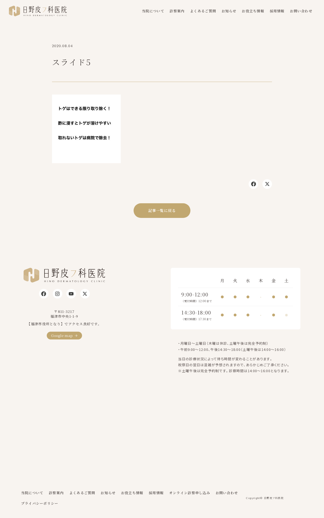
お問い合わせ (301, 10)
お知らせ (229, 10)
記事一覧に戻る (162, 210)
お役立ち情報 (253, 10)
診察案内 (177, 10)
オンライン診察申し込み (189, 492)
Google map (62, 335)
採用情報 (277, 10)
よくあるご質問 (203, 10)
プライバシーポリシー (39, 503)
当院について (153, 10)
